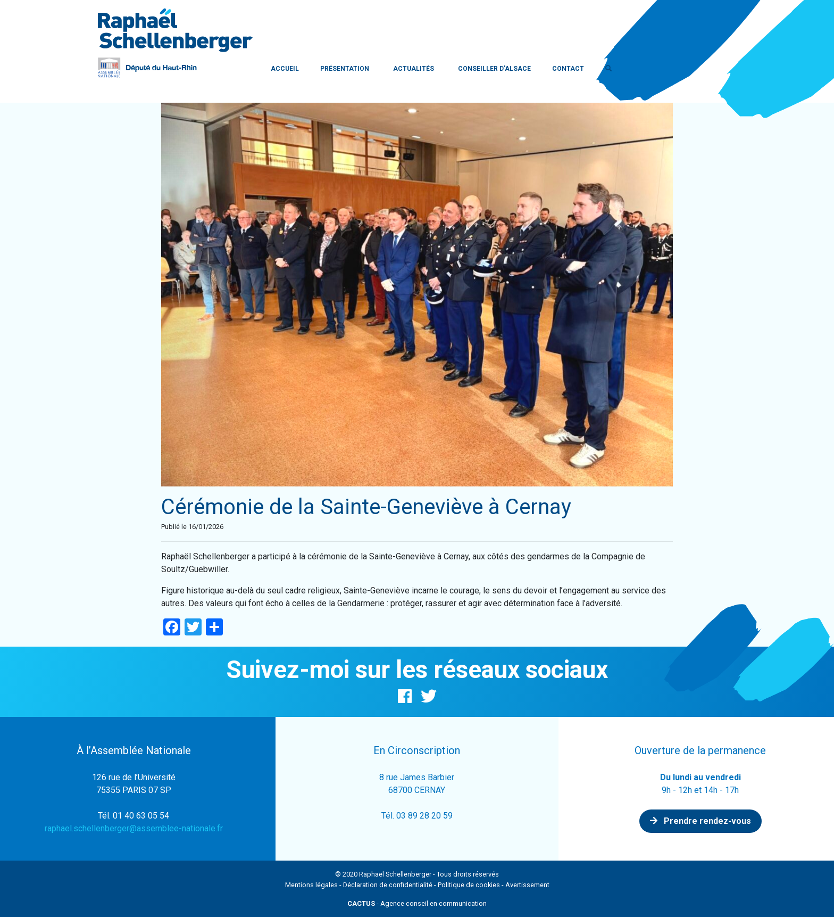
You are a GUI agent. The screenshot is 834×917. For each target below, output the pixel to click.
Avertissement (527, 885)
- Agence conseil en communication (417, 903)
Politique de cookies (469, 885)
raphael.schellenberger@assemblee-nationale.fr (134, 828)
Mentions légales (311, 885)
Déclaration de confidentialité (387, 885)
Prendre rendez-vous (700, 821)
